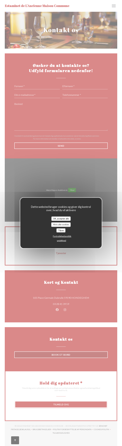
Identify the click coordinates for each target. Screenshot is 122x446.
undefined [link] (61, 240)
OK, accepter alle (61, 218)
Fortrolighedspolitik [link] (62, 236)
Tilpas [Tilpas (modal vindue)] (61, 230)
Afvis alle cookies (61, 224)
